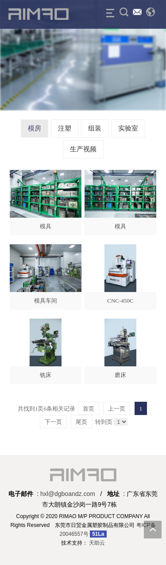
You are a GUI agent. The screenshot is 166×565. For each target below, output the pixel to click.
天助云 (97, 543)
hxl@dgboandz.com (67, 493)
